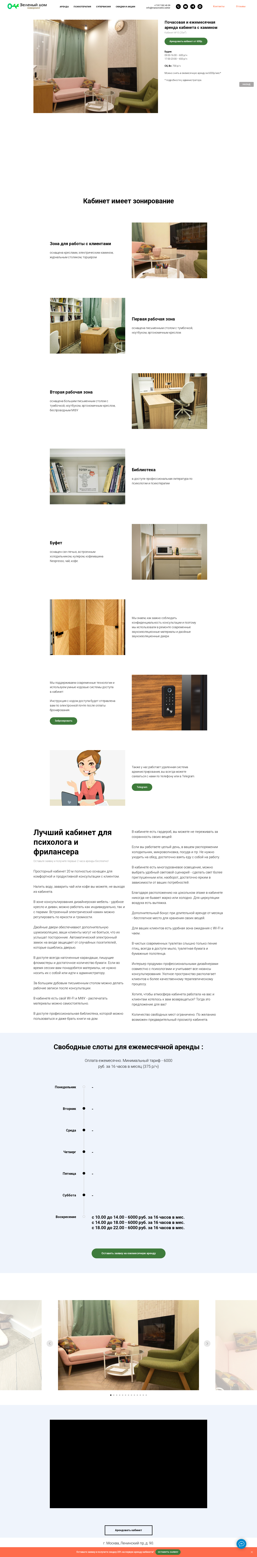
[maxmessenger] (200, 6)
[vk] (128, 1515)
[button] (168, 1552)
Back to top (243, 1527)
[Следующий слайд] (207, 1272)
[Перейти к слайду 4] (119, 1322)
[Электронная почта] (185, 6)
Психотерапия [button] (82, 6)
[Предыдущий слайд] (50, 1272)
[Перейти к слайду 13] (146, 1322)
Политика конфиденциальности (95, 1528)
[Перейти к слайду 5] (122, 1322)
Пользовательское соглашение (137, 1528)
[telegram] (192, 6)
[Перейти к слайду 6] (125, 1322)
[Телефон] (178, 6)
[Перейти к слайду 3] (116, 1322)
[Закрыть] (252, 1552)
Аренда (64, 6)
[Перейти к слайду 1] (110, 1322)
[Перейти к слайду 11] (140, 1322)
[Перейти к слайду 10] (137, 1322)
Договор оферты (171, 1528)
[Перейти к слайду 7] (128, 1322)
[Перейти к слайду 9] (134, 1322)
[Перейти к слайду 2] (113, 1322)
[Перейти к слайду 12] (143, 1322)
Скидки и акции (125, 6)
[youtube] (136, 1515)
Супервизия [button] (103, 6)
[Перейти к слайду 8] (131, 1322)
